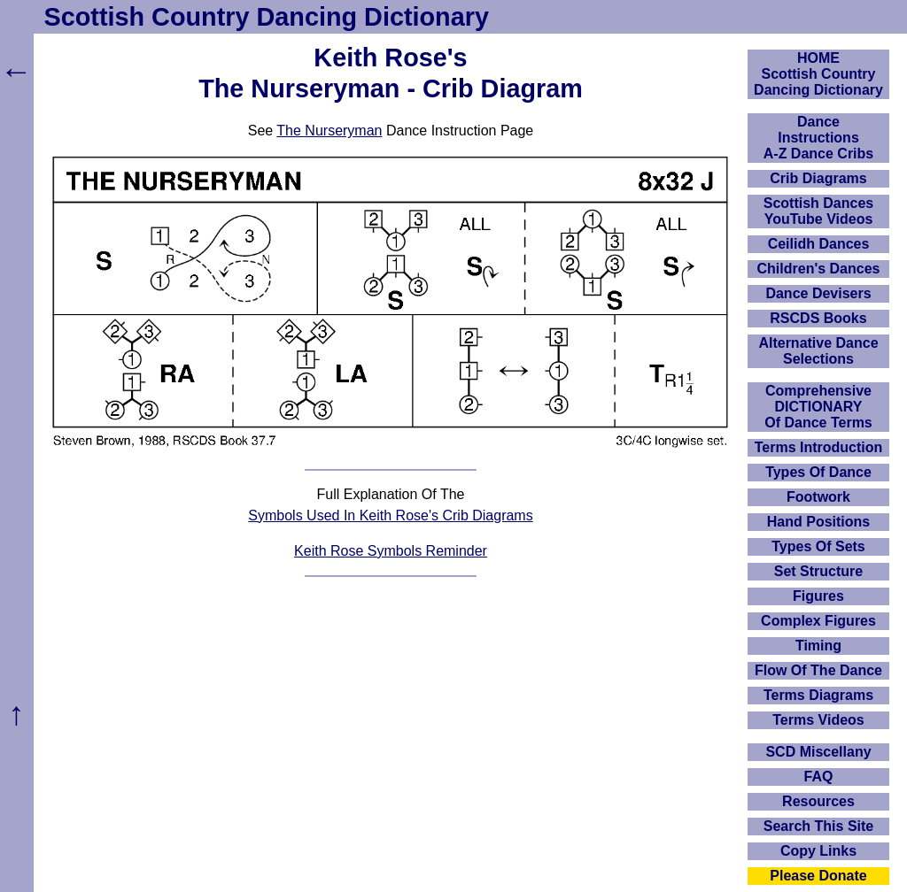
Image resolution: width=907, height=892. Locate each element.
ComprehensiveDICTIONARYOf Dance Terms (818, 406)
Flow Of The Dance (818, 670)
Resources (818, 801)
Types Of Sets (818, 546)
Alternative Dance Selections (818, 350)
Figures (818, 596)
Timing (818, 645)
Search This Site (819, 826)
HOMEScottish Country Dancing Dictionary (818, 73)
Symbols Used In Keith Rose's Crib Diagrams (390, 515)
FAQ (818, 776)
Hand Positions (818, 521)
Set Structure (818, 571)
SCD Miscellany (818, 751)
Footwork (818, 496)
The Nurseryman (329, 130)
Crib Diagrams (818, 178)
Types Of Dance (818, 472)
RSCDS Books (818, 318)
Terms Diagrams (818, 695)
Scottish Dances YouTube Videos (818, 211)
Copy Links (818, 850)
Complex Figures (818, 620)
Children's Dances (818, 268)
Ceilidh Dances (819, 243)
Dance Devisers (818, 293)
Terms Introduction (819, 447)
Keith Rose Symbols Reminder (390, 550)
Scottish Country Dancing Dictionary (266, 17)
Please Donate (818, 875)
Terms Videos (818, 719)
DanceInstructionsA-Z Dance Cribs (818, 137)
